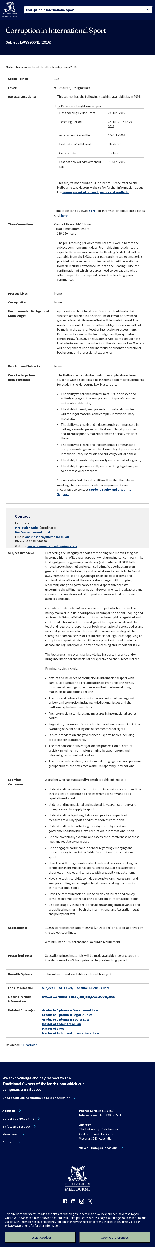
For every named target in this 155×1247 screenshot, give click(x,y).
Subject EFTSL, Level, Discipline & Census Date (76, 988)
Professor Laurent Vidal (32, 532)
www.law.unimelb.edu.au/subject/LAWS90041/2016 (78, 997)
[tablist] (88, 10)
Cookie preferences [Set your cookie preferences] (115, 1237)
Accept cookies (40, 1237)
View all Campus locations (98, 1148)
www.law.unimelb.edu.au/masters (52, 546)
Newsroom (10, 1134)
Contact (8, 1142)
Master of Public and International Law (70, 1033)
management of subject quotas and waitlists (95, 192)
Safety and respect (16, 1126)
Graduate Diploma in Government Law (70, 1010)
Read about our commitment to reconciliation (36, 1098)
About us (8, 1111)
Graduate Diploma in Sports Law (65, 1019)
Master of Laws (53, 1028)
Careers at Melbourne (18, 1118)
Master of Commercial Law (61, 1024)
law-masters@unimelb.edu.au (46, 536)
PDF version (29, 1045)
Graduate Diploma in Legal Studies (67, 1015)
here (92, 211)
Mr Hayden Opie (26, 527)
